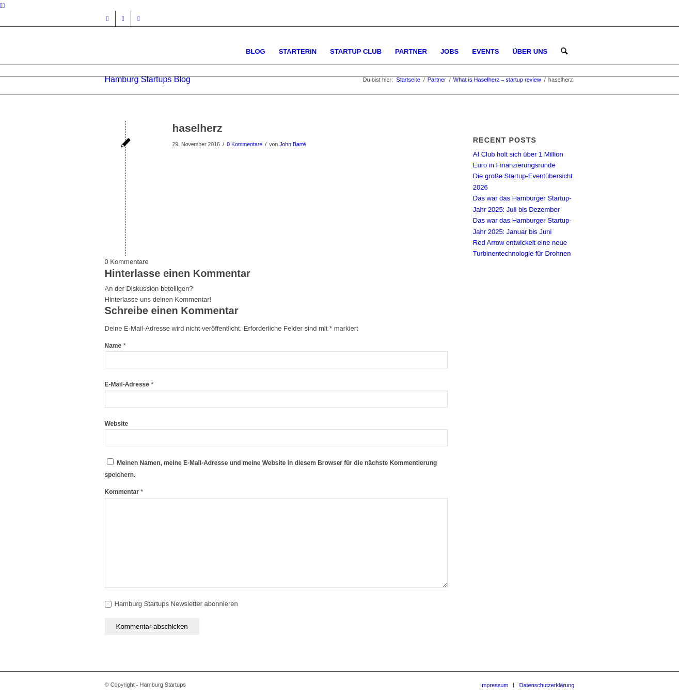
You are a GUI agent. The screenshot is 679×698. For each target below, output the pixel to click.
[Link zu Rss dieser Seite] (139, 18)
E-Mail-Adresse (129, 384)
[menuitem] (255, 51)
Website (117, 423)
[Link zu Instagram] (107, 18)
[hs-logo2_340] (182, 51)
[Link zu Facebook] (123, 18)
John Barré (292, 144)
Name (115, 345)
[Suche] (564, 51)
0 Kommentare (244, 144)
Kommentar (124, 491)
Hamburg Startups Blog (148, 79)
